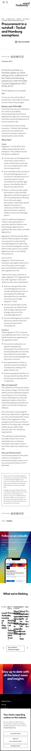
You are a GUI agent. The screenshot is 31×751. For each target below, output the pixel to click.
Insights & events (11, 19)
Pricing (4, 704)
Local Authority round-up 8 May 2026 (14, 612)
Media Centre (6, 701)
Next (27, 648)
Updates (19, 19)
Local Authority (11, 607)
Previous (4, 648)
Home (3, 19)
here (3, 93)
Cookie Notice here (9, 727)
